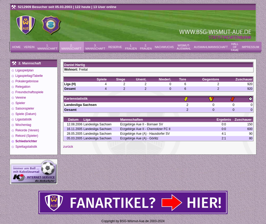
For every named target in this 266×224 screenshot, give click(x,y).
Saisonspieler (24, 108)
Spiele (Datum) (25, 114)
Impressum (250, 47)
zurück (68, 146)
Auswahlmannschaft (211, 47)
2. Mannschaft (71, 47)
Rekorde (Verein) (27, 130)
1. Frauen (131, 47)
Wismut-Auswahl (184, 47)
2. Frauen (146, 47)
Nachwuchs (164, 47)
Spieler (20, 103)
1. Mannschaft (47, 47)
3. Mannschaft (95, 47)
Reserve (115, 47)
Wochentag (23, 125)
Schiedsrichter (26, 141)
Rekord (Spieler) (26, 136)
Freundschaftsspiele (29, 92)
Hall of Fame (235, 47)
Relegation (22, 87)
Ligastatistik (23, 119)
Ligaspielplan (24, 70)
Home (16, 47)
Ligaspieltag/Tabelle (29, 76)
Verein (29, 47)
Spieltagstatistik (26, 146)
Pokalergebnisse (26, 81)
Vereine (20, 97)
